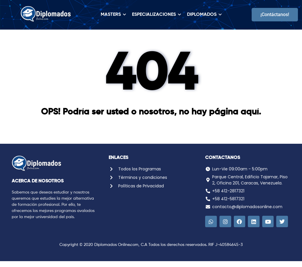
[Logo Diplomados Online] (45, 14)
